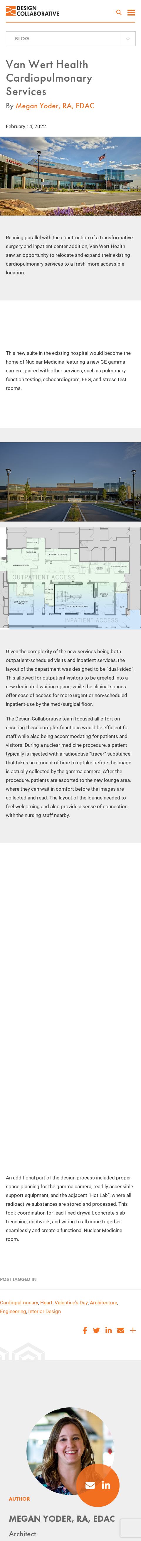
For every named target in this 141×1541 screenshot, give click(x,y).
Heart (46, 1302)
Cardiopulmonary (19, 1302)
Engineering (13, 1311)
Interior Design (44, 1311)
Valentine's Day (71, 1302)
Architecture (103, 1302)
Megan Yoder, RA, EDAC (55, 106)
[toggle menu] (131, 13)
